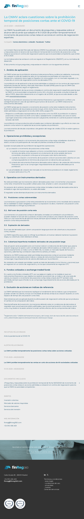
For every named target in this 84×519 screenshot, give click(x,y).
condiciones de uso (52, 483)
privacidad (49, 485)
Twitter (47, 42)
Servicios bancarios (11, 406)
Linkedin (31, 42)
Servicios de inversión (12, 409)
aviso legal (49, 481)
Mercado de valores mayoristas (16, 403)
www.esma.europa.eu (17, 96)
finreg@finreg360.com (12, 423)
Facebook (40, 42)
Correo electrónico (20, 42)
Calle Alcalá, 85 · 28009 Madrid (15, 475)
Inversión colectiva (11, 400)
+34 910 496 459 (10, 426)
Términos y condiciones (53, 479)
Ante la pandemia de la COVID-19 (17, 336)
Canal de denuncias (51, 489)
